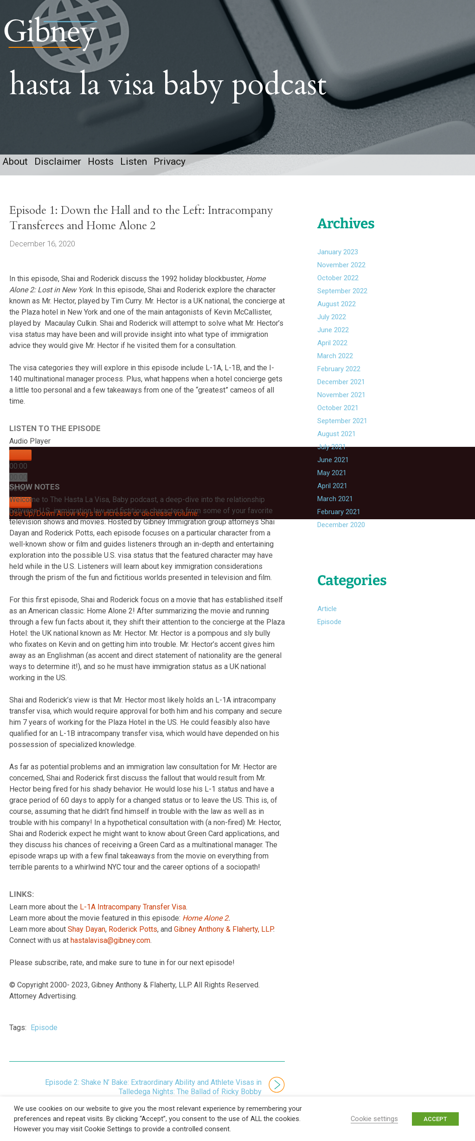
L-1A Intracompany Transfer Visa (133, 917)
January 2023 (337, 262)
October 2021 (338, 418)
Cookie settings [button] (374, 1119)
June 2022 (333, 340)
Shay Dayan (86, 939)
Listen (133, 171)
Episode (44, 1037)
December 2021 (341, 392)
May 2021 (332, 483)
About (15, 171)
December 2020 (341, 535)
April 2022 (332, 353)
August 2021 (336, 444)
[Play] (20, 465)
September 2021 (342, 431)
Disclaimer (57, 171)
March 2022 (335, 366)
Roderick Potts (133, 939)
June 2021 (333, 470)
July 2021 (331, 457)
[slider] (18, 487)
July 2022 (331, 327)
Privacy (170, 171)
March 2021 (335, 509)
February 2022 (338, 379)
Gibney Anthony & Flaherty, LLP (223, 939)
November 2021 (341, 405)
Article (327, 619)
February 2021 (338, 522)
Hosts (101, 171)
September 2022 (342, 301)
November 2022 (341, 275)
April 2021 (332, 496)
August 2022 (336, 314)
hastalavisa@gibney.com (110, 950)
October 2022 (338, 288)
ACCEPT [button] (435, 1118)
